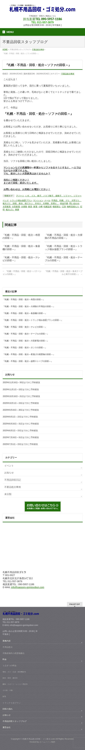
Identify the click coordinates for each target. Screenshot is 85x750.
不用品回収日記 (12, 479)
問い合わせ (74, 203)
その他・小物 (8, 690)
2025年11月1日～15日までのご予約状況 (21, 389)
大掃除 (24, 206)
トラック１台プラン (12, 703)
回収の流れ (8, 709)
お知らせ (9, 472)
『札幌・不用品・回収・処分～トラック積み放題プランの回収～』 (33, 320)
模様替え (57, 206)
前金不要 (64, 203)
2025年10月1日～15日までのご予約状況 (21, 403)
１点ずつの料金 (10, 665)
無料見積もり (73, 206)
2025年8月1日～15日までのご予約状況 (20, 430)
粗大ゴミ (10, 209)
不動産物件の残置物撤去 (14, 653)
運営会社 (7, 727)
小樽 (40, 206)
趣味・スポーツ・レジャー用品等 (15, 684)
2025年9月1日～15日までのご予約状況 (20, 417)
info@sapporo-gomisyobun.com (27, 587)
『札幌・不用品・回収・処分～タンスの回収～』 (25, 347)
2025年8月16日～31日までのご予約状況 (21, 424)
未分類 (7, 494)
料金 (5, 659)
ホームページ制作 (47, 742)
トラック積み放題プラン (21, 200)
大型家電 (16, 206)
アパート (20, 196)
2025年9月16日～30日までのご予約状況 (21, 410)
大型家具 (7, 206)
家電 (35, 206)
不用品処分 (8, 647)
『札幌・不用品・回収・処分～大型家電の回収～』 (26, 341)
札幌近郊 (48, 206)
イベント (9, 465)
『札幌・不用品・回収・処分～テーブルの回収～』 (26, 334)
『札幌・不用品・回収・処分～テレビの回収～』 (25, 327)
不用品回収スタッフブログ (15, 721)
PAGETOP (74, 604)
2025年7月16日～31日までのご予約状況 (21, 437)
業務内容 (7, 641)
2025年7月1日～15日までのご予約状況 (20, 444)
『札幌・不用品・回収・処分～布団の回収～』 (24, 299)
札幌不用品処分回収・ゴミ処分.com (38, 739)
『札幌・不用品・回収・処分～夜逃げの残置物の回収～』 (29, 354)
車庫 (17, 209)
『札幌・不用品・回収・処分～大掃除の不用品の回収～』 (29, 306)
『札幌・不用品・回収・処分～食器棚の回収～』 (25, 313)
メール (47, 200)
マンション (38, 200)
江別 (64, 206)
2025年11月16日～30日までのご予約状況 (21, 382)
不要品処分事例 (67, 74)
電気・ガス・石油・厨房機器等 (14, 672)
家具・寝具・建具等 (10, 678)
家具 (30, 206)
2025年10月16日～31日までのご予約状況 (21, 396)
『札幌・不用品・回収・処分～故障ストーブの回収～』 (28, 361)
